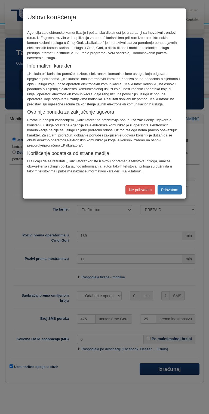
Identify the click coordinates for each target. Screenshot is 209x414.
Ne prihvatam (140, 190)
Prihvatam (169, 190)
